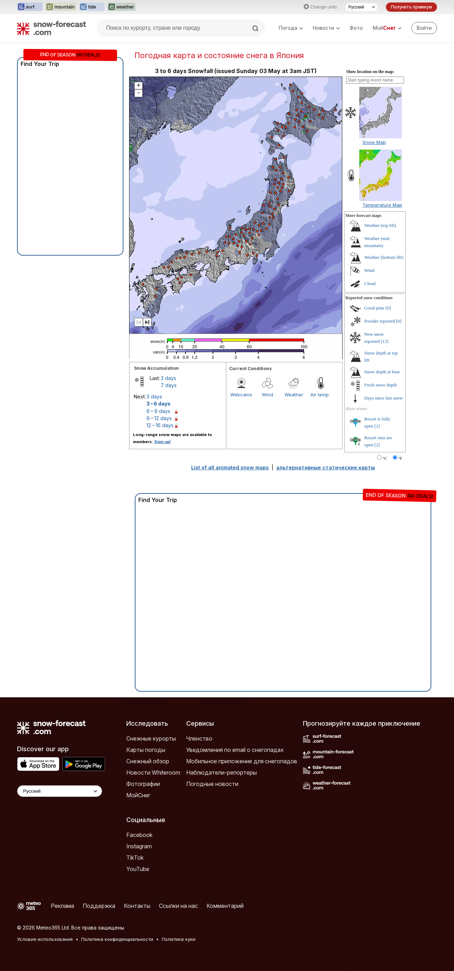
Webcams (241, 394)
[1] (377, 426)
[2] (377, 444)
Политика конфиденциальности (117, 939)
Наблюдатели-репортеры (221, 772)
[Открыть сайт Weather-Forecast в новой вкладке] (121, 7)
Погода (291, 28)
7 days (169, 385)
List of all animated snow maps (230, 467)
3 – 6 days (158, 404)
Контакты (137, 905)
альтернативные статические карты (325, 467)
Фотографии (143, 783)
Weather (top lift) (380, 225)
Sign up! (162, 441)
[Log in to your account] (424, 28)
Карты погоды (145, 749)
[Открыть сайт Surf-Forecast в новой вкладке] (30, 7)
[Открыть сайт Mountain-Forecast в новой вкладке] (60, 7)
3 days (168, 378)
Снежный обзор (147, 761)
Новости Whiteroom (153, 772)
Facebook (139, 834)
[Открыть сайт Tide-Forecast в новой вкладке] (92, 7)
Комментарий (225, 905)
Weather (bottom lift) (383, 257)
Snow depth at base (382, 371)
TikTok (135, 857)
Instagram (139, 846)
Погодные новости (212, 783)
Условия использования (45, 939)
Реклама (62, 905)
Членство (199, 738)
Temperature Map (382, 205)
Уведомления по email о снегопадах (235, 749)
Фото (356, 28)
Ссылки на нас (178, 905)
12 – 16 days (159, 425)
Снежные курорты (151, 738)
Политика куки (178, 939)
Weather (293, 394)
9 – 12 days (159, 418)
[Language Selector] (59, 791)
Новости (326, 28)
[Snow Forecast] (51, 28)
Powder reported (379, 321)
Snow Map (374, 142)
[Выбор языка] (361, 7)
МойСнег (138, 795)
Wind (267, 394)
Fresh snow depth (380, 384)
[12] (385, 341)
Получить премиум (411, 7)
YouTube (137, 868)
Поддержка (99, 905)
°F (400, 458)
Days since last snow (383, 398)
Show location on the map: (370, 71)
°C (385, 458)
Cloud (370, 283)
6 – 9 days (158, 411)
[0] (388, 308)
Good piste (374, 308)
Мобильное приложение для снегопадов (241, 761)
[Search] (256, 28)
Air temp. (320, 394)
